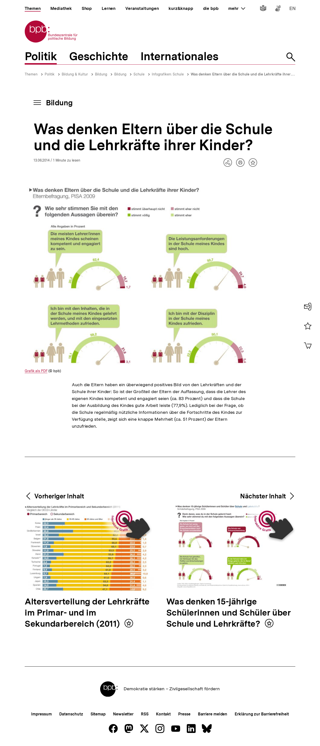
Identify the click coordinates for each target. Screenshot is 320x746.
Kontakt (163, 714)
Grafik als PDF (36, 371)
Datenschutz (71, 714)
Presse (184, 714)
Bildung (101, 74)
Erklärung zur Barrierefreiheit (262, 714)
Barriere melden (212, 714)
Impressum (41, 714)
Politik (50, 74)
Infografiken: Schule (168, 74)
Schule (139, 74)
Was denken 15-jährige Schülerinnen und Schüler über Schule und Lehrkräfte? (228, 613)
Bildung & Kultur (75, 74)
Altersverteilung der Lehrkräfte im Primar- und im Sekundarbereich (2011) (87, 613)
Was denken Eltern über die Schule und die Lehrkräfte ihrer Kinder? (248, 74)
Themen (31, 74)
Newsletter (123, 714)
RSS (145, 714)
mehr (236, 8)
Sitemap (98, 714)
